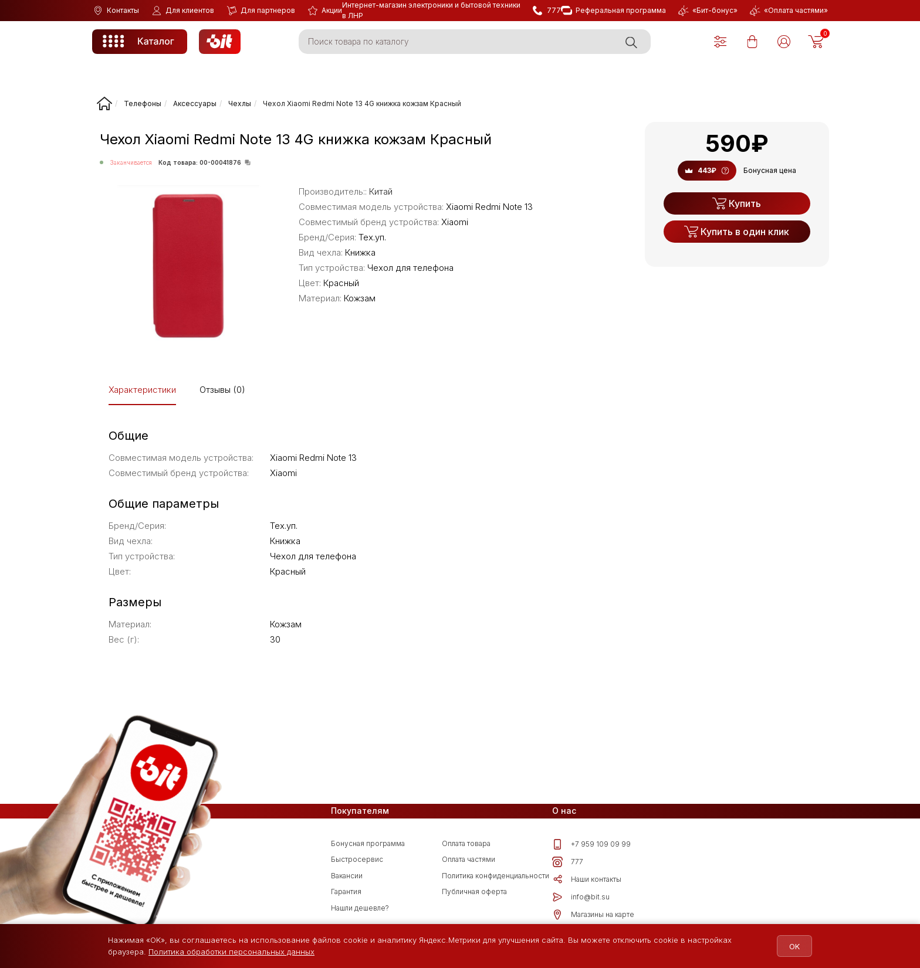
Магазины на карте (593, 914)
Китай (381, 191)
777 (567, 862)
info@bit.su (581, 897)
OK (789, 946)
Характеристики (142, 389)
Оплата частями (468, 859)
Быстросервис (357, 859)
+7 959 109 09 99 (591, 844)
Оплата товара (466, 843)
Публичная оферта (474, 891)
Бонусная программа (368, 843)
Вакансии (347, 875)
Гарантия (346, 891)
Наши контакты (586, 879)
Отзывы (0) (222, 389)
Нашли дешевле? (360, 908)
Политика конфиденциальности (495, 875)
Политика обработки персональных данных (231, 951)
